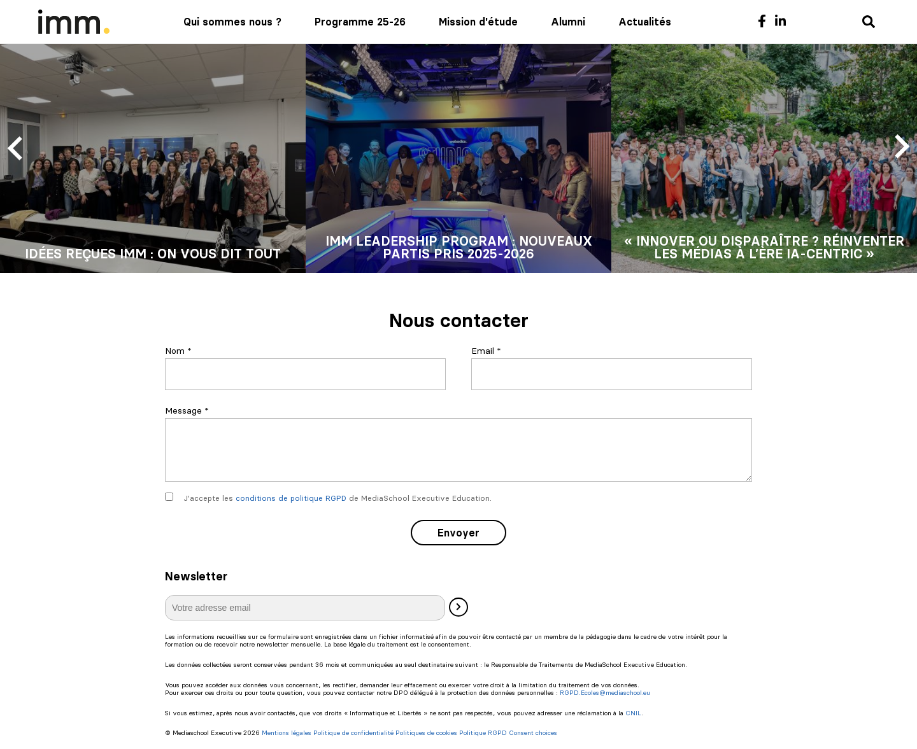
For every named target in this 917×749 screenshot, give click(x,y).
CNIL (633, 713)
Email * (486, 350)
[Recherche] (868, 23)
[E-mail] (305, 607)
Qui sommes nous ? (232, 21)
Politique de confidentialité (353, 733)
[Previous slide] (16, 147)
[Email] (611, 374)
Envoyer (458, 532)
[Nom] (305, 374)
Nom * (178, 350)
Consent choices (533, 733)
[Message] (458, 450)
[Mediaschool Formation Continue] (74, 22)
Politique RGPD (483, 733)
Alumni (568, 21)
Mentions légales (286, 733)
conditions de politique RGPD (291, 498)
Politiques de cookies (426, 733)
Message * (187, 410)
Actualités (644, 21)
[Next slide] (900, 147)
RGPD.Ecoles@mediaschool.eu (605, 693)
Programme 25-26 (360, 21)
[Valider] (458, 607)
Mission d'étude (478, 21)
